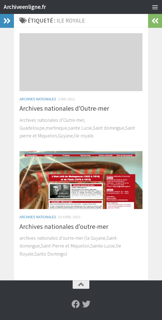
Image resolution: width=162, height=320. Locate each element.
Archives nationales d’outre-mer (63, 226)
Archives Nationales (37, 98)
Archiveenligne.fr (25, 7)
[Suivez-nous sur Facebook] (76, 304)
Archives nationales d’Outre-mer (64, 108)
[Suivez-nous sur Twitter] (86, 304)
